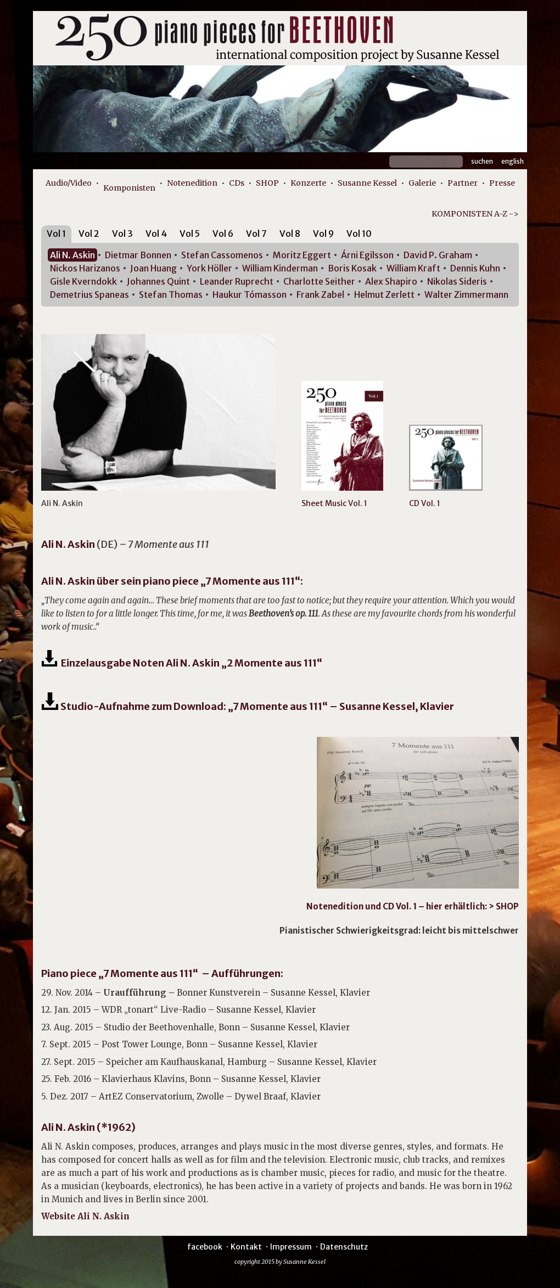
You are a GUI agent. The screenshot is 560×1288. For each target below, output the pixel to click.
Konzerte (308, 183)
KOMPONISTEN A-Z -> (475, 214)
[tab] (56, 235)
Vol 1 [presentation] (56, 233)
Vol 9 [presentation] (323, 233)
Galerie (422, 183)
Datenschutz (344, 1247)
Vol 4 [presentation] (156, 233)
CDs (236, 183)
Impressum (291, 1247)
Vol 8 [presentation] (289, 233)
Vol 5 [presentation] (190, 233)
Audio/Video (69, 183)
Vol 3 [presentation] (122, 233)
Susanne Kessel (367, 183)
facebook (204, 1247)
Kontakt (246, 1247)
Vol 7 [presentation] (256, 233)
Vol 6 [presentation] (222, 233)
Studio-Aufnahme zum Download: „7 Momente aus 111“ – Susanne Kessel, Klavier (247, 706)
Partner (462, 183)
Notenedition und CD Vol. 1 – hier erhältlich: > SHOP (412, 906)
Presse (502, 183)
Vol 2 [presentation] (89, 233)
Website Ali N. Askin (85, 1216)
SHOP (267, 183)
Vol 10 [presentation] (359, 233)
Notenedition (192, 183)
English (512, 161)
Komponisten (129, 188)
